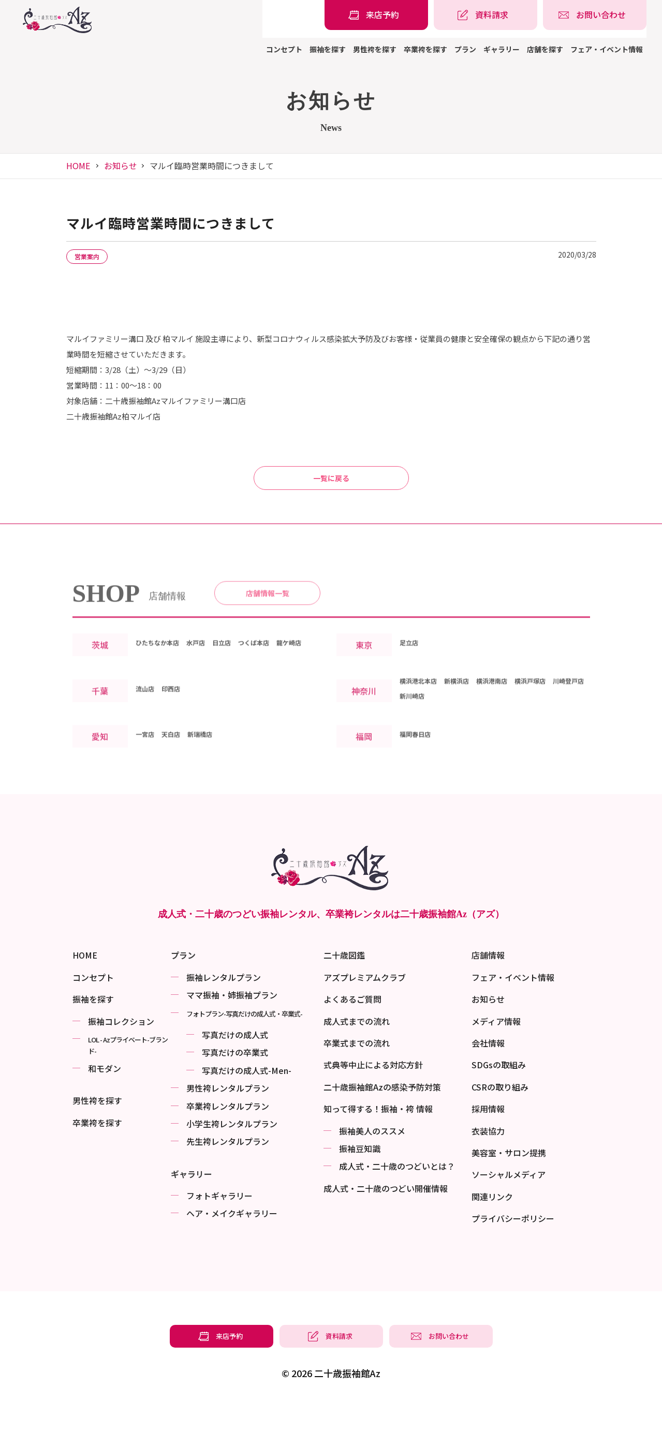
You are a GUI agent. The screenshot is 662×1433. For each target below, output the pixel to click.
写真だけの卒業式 (235, 1080)
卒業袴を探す (425, 49)
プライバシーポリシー (513, 1246)
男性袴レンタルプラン (227, 1116)
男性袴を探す (374, 49)
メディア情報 (496, 1049)
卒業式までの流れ (356, 1071)
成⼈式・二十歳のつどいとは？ (397, 1194)
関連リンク (492, 1224)
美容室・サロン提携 (509, 1180)
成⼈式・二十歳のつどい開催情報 (385, 1216)
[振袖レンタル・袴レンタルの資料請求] (485, 15)
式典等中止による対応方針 (373, 1092)
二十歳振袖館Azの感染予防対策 (382, 1115)
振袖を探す (328, 49)
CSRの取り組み (500, 1115)
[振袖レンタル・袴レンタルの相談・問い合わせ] (594, 15)
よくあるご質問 (352, 1027)
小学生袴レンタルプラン (231, 1151)
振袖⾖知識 (359, 1176)
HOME (78, 165)
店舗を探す (545, 49)
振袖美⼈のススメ (372, 1159)
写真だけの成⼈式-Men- (246, 1098)
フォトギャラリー (219, 1223)
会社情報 (488, 1071)
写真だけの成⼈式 (235, 1062)
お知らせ (120, 165)
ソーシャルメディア (509, 1202)
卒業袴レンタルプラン (227, 1134)
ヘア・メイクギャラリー (231, 1241)
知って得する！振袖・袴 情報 (378, 1136)
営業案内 (94, 257)
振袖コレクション (121, 1049)
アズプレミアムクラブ (364, 1005)
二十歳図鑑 (344, 983)
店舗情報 (488, 983)
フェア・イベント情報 (606, 49)
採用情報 (488, 1136)
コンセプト (284, 49)
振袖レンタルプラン (223, 1005)
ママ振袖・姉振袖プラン (231, 1023)
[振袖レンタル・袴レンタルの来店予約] (376, 15)
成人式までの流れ (356, 1049)
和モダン (104, 1096)
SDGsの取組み (499, 1092)
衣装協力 (488, 1159)
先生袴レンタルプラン (227, 1169)
